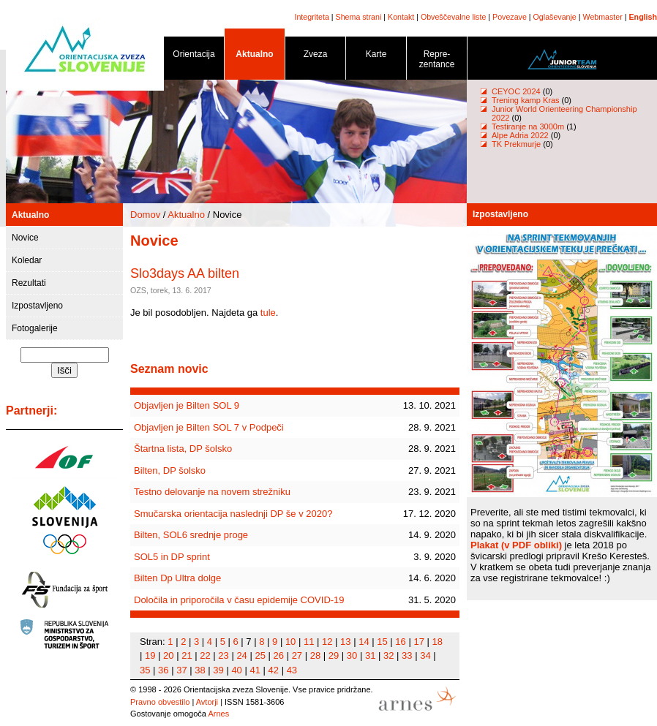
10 (290, 641)
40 (236, 670)
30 (352, 655)
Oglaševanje (555, 16)
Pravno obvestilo (159, 701)
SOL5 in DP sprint (172, 556)
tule (268, 312)
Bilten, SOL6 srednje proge (191, 534)
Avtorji (207, 701)
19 (150, 655)
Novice (25, 237)
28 (315, 655)
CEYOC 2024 (516, 91)
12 (327, 641)
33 (407, 655)
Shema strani (359, 16)
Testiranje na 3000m (529, 126)
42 (274, 670)
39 (218, 670)
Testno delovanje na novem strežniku (212, 491)
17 (418, 641)
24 (241, 655)
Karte (376, 56)
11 (309, 641)
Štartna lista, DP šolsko (183, 448)
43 (292, 670)
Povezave (509, 16)
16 (400, 641)
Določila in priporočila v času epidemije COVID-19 (239, 599)
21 (186, 655)
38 (200, 670)
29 (333, 655)
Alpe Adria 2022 (520, 135)
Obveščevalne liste (453, 16)
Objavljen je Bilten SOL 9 (186, 405)
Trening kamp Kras (526, 100)
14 (363, 641)
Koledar (27, 260)
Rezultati (29, 283)
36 (163, 670)
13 (345, 641)
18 (437, 641)
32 (388, 655)
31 (370, 655)
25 (260, 655)
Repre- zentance (437, 62)
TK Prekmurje (516, 144)
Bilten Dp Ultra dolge (177, 577)
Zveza (315, 56)
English (643, 16)
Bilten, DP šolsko (170, 470)
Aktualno (255, 56)
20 (168, 655)
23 (223, 655)
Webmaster (603, 16)
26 (279, 655)
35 (145, 670)
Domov (145, 214)
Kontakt (401, 16)
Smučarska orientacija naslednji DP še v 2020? (233, 513)
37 (181, 670)
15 (382, 641)
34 (425, 655)
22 (205, 655)
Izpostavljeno (37, 305)
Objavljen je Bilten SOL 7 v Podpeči (209, 427)
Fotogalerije (35, 328)
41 (254, 670)
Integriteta (311, 16)
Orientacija (194, 56)
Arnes (218, 713)
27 (297, 655)
